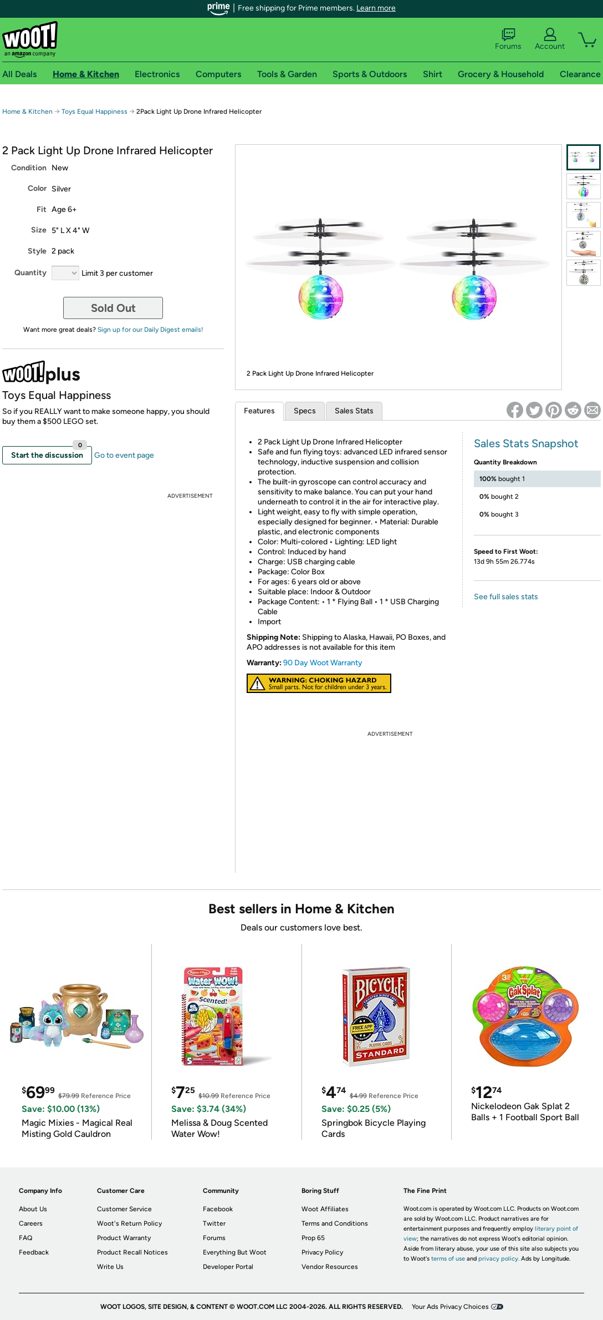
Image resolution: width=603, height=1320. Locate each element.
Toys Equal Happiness (94, 111)
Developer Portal (228, 1267)
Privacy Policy (322, 1252)
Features (259, 411)
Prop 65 (313, 1238)
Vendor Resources (330, 1267)
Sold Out (113, 308)
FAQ (25, 1238)
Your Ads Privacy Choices (450, 1307)
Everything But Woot (235, 1252)
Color (37, 188)
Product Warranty (124, 1238)
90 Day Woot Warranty (322, 662)
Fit (42, 209)
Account (550, 39)
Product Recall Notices (132, 1252)
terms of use (448, 1258)
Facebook (218, 1209)
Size (39, 230)
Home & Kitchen (27, 111)
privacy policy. (498, 1258)
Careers (31, 1223)
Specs (305, 411)
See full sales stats (506, 596)
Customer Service (124, 1209)
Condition (29, 168)
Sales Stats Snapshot (526, 443)
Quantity (30, 272)
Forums (508, 39)
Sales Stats (354, 411)
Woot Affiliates (325, 1209)
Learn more (376, 8)
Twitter (214, 1223)
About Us (33, 1209)
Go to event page (124, 455)
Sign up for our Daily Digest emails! (150, 329)
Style (37, 251)
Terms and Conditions (335, 1223)
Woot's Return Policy (129, 1223)
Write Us (110, 1267)
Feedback (34, 1252)
